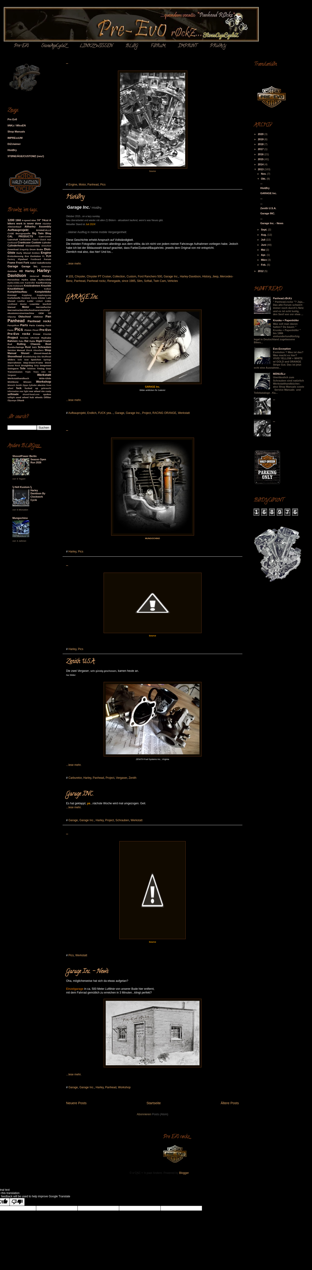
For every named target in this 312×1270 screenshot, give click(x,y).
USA (43, 372)
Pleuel (35, 330)
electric (42, 385)
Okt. (264, 178)
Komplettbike (43, 291)
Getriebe (12, 271)
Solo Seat (23, 360)
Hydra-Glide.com (16, 283)
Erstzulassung (15, 256)
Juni (264, 244)
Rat (26, 341)
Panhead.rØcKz (282, 298)
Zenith (132, 777)
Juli (263, 239)
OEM (41, 313)
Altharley (30, 226)
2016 (261, 154)
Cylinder (46, 242)
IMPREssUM (15, 137)
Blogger (184, 1173)
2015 (261, 159)
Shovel (25, 353)
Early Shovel (23, 253)
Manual (11, 307)
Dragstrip (24, 249)
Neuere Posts (76, 1103)
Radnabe (46, 337)
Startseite (154, 1103)
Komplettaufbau (17, 291)
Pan (48, 316)
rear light (23, 391)
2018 (261, 144)
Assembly (45, 226)
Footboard (36, 259)
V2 (49, 371)
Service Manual (16, 350)
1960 (18, 220)
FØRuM (158, 46)
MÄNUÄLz (279, 373)
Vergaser (121, 777)
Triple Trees (32, 372)
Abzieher (46, 224)
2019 (261, 139)
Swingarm (13, 368)
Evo (27, 256)
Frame (11, 262)
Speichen (36, 359)
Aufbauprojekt (77, 413)
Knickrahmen (32, 285)
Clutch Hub (45, 239)
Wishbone (13, 382)
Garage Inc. (171, 276)
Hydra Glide (29, 279)
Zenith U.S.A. (80, 662)
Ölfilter (47, 397)
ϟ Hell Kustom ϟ (22, 487)
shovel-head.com (31, 394)
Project (146, 413)
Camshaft (13, 239)
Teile (23, 368)
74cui (45, 220)
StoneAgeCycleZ (54, 46)
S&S (34, 347)
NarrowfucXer (43, 307)
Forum (47, 259)
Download (13, 249)
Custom (131, 276)
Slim (139, 281)
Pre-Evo (45, 330)
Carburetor (75, 777)
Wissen (27, 382)
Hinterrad (34, 276)
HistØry (75, 197)
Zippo (25, 385)
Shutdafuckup (30, 356)
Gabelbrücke (44, 262)
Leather (21, 301)
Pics (102, 184)
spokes (47, 394)
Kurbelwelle (14, 298)
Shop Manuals (16, 131)
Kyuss (34, 298)
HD (21, 271)
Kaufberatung (43, 282)
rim (43, 391)
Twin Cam (159, 281)
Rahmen (13, 341)
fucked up (31, 388)
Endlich (91, 413)
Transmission (15, 371)
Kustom (25, 298)
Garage (119, 413)
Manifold (47, 304)
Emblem (36, 253)
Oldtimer (38, 316)
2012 (261, 271)
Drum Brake (36, 249)
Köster (41, 298)
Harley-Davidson (190, 276)
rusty (48, 391)
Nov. (264, 173)
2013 (261, 169)
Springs (47, 360)
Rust (28, 347)
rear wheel (35, 391)
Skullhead (46, 356)
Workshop (124, 1087)
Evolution (35, 256)
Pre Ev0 (12, 119)
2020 (261, 134)
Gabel (33, 262)
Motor (82, 184)
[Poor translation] (17, 1202)
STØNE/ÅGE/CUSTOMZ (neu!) (26, 156)
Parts (24, 325)
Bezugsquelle (22, 233)
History (206, 276)
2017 (261, 149)
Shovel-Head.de (42, 353)
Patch (48, 325)
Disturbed (46, 246)
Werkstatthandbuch (18, 378)
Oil (49, 313)
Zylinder (33, 385)
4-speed (26, 220)
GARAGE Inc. (82, 297)
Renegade (113, 281)
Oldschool (24, 316)
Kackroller (30, 283)
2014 (261, 164)
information (13, 391)
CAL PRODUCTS (20, 236)
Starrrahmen (14, 362)
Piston (27, 330)
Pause (11, 330)
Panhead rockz (96, 281)
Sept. (264, 229)
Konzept (12, 295)
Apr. (264, 254)
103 (70, 276)
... (67, 62)
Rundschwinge (16, 347)
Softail (148, 281)
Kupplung (27, 295)
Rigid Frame (43, 341)
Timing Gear (44, 368)
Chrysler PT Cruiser (98, 276)
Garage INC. (80, 794)
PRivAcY (218, 46)
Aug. (264, 234)
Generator (46, 266)
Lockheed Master (17, 304)
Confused (12, 243)
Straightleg (27, 365)
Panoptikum (13, 325)
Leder (30, 301)
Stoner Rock (14, 365)
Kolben (47, 289)
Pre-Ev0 (21, 46)
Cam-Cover (45, 236)
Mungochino (20, 518)
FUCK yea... (105, 413)
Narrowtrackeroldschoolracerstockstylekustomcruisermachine (29, 311)
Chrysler (80, 276)
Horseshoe (13, 279)
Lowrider (35, 304)
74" (39, 220)
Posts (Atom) (160, 1114)
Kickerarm (18, 286)
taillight (11, 397)
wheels (39, 397)
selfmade (13, 394)
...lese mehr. (73, 263)
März (264, 259)
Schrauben (122, 820)
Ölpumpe (12, 400)
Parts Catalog (37, 325)
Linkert (39, 301)
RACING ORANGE (164, 413)
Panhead (93, 184)
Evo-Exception (282, 348)
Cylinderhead (16, 245)
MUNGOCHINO (152, 538)
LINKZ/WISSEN (96, 46)
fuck (19, 388)
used (18, 397)
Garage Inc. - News (87, 972)
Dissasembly (33, 245)
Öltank (20, 400)
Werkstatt (184, 413)
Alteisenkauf (14, 226)
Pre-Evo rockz (19, 334)
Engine (72, 184)
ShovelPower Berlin (24, 456)
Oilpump (12, 317)
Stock (48, 362)
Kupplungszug (44, 295)
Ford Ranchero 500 (150, 276)
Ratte (32, 341)
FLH (48, 256)
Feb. (264, 264)
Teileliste (31, 368)
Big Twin (38, 233)
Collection (119, 276)
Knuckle (46, 285)
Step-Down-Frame (33, 362)
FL (43, 256)
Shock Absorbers (35, 350)
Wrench (11, 385)
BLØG (131, 46)
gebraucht (46, 388)
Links (48, 301)
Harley (72, 551)
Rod (10, 344)
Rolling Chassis (29, 344)
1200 (11, 220)
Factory (11, 259)
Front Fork (22, 262)
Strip (36, 365)
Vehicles (172, 281)
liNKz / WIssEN (17, 125)
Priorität (47, 334)
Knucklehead (15, 288)
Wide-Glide (45, 378)
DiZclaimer (14, 144)
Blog (48, 233)
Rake (21, 341)
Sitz (39, 356)
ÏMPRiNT (187, 46)
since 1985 (128, 281)
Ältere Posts (230, 1103)
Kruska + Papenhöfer (286, 320)
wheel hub (28, 397)
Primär (36, 334)
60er (33, 220)
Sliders (11, 359)
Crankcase (24, 242)
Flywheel (23, 259)
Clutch (35, 239)
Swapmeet (45, 365)
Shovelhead (15, 356)
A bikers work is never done (29, 222)
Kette (10, 286)
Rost (48, 344)
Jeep (215, 276)
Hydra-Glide (44, 279)
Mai (263, 249)
